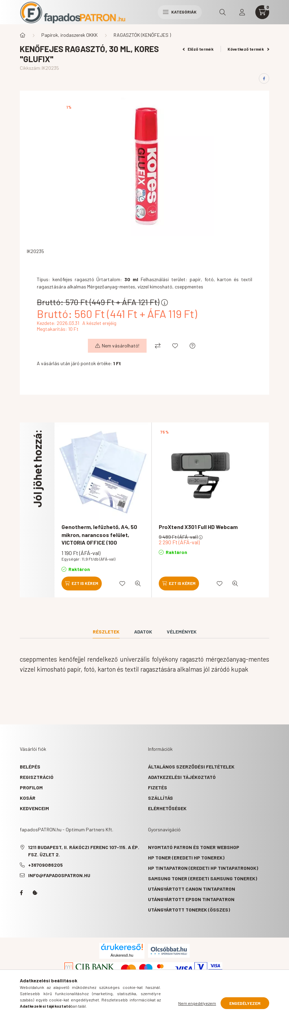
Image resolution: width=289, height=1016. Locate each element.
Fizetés (157, 787)
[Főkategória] (22, 35)
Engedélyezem (245, 1003)
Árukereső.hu (121, 955)
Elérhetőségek (167, 808)
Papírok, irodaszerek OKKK (69, 35)
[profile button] (242, 12)
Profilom (31, 787)
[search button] (223, 12)
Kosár (27, 798)
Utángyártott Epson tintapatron (191, 899)
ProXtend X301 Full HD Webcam (198, 526)
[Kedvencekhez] (175, 346)
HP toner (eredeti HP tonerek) (186, 857)
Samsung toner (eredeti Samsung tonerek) (202, 878)
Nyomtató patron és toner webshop (193, 847)
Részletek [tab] (106, 632)
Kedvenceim (34, 808)
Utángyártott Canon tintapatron (191, 889)
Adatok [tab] (143, 632)
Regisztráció (36, 777)
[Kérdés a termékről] (192, 346)
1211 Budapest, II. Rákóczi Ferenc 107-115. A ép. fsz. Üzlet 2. (83, 850)
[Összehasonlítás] (158, 346)
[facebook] (264, 78)
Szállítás (160, 798)
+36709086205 (45, 865)
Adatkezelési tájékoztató (182, 777)
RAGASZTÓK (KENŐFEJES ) (142, 35)
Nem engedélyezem (197, 1003)
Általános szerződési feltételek (191, 767)
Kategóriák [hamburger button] (180, 11)
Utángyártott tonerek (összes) (189, 910)
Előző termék (198, 49)
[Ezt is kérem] (81, 583)
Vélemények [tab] (182, 632)
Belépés (30, 767)
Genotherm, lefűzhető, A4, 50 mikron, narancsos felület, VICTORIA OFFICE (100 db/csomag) (99, 538)
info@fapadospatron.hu (59, 875)
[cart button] (262, 12)
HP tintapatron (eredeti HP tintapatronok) (203, 868)
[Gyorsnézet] (138, 583)
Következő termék (248, 49)
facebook (21, 893)
